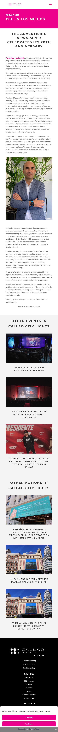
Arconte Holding (29, 661)
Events (29, 688)
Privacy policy (29, 664)
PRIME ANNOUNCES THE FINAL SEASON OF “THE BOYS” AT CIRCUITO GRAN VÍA (29, 626)
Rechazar (29, 724)
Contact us (29, 698)
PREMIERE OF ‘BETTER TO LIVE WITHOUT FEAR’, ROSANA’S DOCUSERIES (29, 414)
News (29, 691)
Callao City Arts (29, 695)
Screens (29, 684)
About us (29, 677)
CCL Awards (29, 681)
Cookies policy (29, 668)
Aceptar (29, 718)
